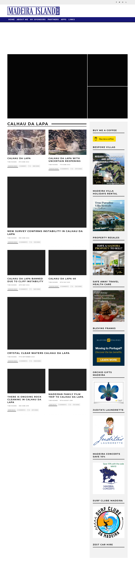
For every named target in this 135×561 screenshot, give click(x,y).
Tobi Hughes (12, 162)
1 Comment (22, 166)
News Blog (11, 410)
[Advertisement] (67, 38)
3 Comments (23, 361)
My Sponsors (38, 20)
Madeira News (12, 166)
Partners (53, 20)
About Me (22, 20)
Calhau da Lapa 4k (62, 278)
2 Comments (21, 410)
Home (11, 20)
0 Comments (64, 168)
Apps (64, 20)
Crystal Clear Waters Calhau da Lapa (38, 353)
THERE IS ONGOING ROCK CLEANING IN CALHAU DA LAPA (24, 400)
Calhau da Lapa (19, 158)
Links (72, 20)
